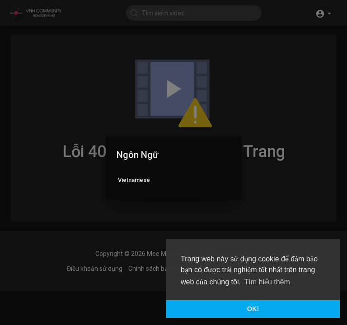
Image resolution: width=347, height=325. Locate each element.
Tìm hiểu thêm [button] (267, 282)
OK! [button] (253, 308)
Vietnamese (134, 179)
